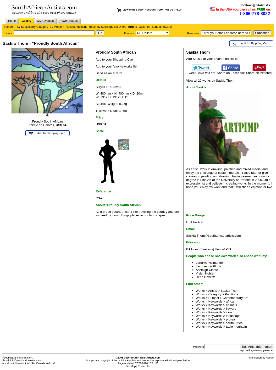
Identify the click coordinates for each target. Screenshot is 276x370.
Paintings (231, 294)
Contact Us (144, 366)
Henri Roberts (205, 277)
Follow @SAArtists (255, 5)
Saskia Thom (230, 290)
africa (230, 301)
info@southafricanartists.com (26, 360)
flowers (231, 308)
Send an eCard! (162, 26)
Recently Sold (98, 26)
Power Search (68, 20)
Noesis (270, 357)
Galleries (144, 26)
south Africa (234, 323)
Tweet (201, 71)
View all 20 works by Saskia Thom (210, 80)
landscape (233, 316)
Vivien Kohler (205, 273)
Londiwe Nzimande (209, 262)
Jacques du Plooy (208, 266)
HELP (179, 10)
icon (229, 312)
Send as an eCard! (109, 73)
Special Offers (117, 26)
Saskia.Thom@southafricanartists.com (213, 235)
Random (9, 26)
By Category (40, 26)
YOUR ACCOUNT (147, 10)
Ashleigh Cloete (207, 270)
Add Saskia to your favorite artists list (212, 59)
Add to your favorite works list (116, 66)
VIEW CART (129, 10)
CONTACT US (166, 10)
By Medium (57, 26)
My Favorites (45, 20)
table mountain (236, 326)
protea (230, 319)
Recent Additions (76, 26)
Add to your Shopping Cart (114, 59)
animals (231, 305)
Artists (132, 26)
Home (12, 20)
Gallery (26, 20)
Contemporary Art (235, 298)
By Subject (23, 26)
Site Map (131, 366)
